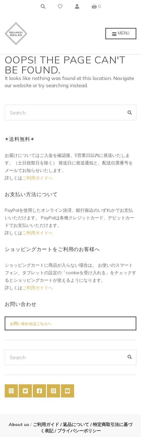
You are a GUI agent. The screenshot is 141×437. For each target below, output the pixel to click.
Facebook (39, 390)
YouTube (67, 390)
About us (19, 424)
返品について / (77, 424)
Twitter (25, 390)
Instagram (11, 390)
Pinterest (53, 390)
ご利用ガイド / (47, 424)
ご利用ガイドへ (37, 178)
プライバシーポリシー (78, 431)
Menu (120, 33)
